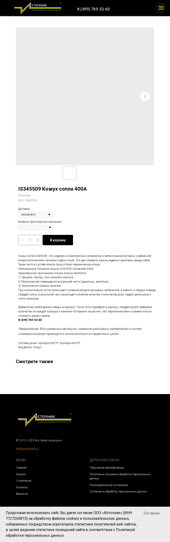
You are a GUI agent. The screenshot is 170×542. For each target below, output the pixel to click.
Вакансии (22, 493)
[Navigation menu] (161, 7)
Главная (21, 467)
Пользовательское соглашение (109, 485)
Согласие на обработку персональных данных (118, 491)
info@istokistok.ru (27, 448)
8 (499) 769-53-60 (93, 9)
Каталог (21, 474)
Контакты (22, 487)
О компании (23, 480)
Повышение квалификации (107, 467)
